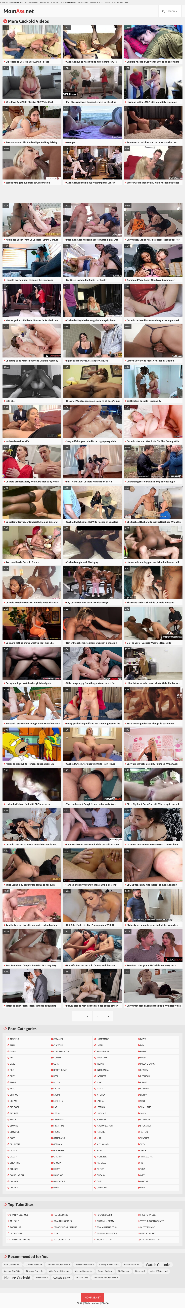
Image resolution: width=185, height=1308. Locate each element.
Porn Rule (44, 3)
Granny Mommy (31, 3)
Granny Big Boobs (68, 3)
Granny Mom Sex (96, 3)
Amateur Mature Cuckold (59, 1265)
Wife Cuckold (42, 1278)
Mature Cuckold (17, 1278)
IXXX (126, 3)
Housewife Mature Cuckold (106, 1278)
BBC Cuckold (123, 1271)
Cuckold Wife (82, 1278)
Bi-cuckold (140, 1271)
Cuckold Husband (34, 1265)
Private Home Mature (114, 3)
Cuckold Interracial (83, 1271)
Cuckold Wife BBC (132, 1265)
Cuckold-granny (61, 1277)
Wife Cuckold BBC (12, 1265)
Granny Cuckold (34, 1271)
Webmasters (91, 1303)
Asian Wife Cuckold (159, 1271)
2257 (79, 1303)
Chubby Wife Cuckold (109, 1265)
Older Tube (83, 3)
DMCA (105, 1303)
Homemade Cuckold (84, 1265)
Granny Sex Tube (16, 3)
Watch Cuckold (158, 1264)
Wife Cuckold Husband (59, 1271)
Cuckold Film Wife (12, 1271)
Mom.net (18, 11)
